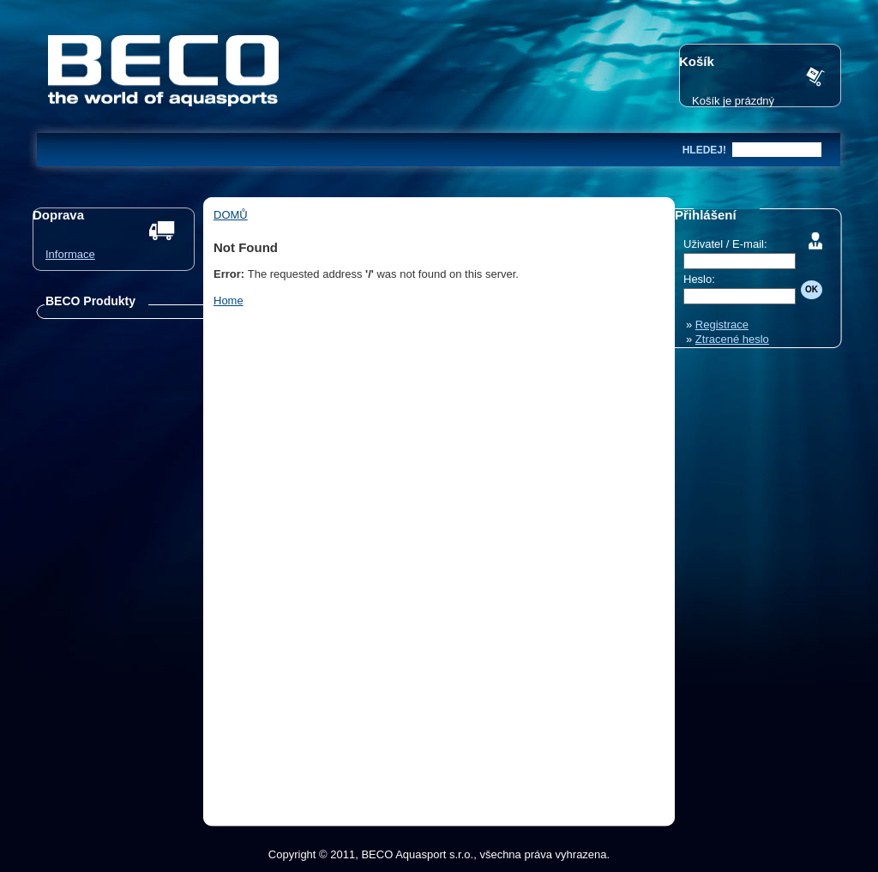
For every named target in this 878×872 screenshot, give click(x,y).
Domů (230, 214)
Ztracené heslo (732, 339)
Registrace (722, 324)
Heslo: (699, 279)
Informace (70, 254)
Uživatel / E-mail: (725, 244)
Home (228, 300)
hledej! (704, 150)
